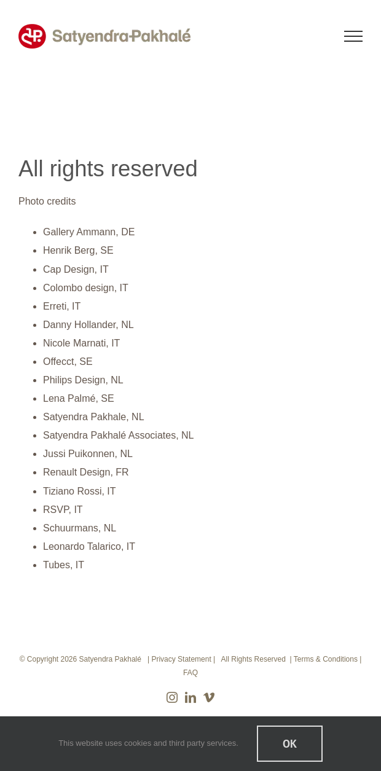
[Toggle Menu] (353, 36)
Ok (290, 744)
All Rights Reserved (253, 659)
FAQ (190, 672)
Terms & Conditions (326, 659)
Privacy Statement (181, 659)
